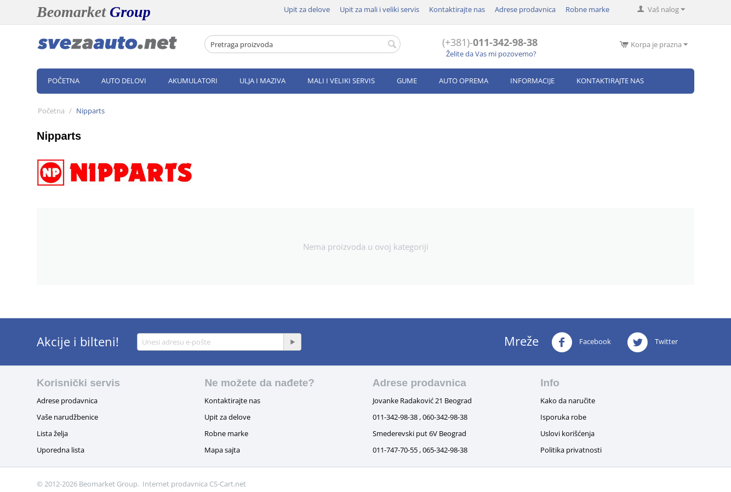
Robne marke (587, 9)
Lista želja (52, 433)
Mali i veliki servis (341, 80)
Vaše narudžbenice (67, 417)
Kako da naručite (567, 400)
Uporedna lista (60, 450)
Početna (63, 80)
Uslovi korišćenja (567, 433)
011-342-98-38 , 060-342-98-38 (420, 417)
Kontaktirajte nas (457, 9)
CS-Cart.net (227, 484)
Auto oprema (463, 80)
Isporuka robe (563, 417)
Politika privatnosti (571, 450)
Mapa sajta (222, 450)
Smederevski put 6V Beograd (419, 433)
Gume (407, 80)
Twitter (652, 342)
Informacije (532, 80)
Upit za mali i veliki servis (379, 9)
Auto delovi (123, 80)
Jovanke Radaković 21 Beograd (422, 400)
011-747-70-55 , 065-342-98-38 (420, 450)
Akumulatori (193, 80)
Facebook (581, 342)
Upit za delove (307, 9)
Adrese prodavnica (525, 9)
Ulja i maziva (262, 80)
